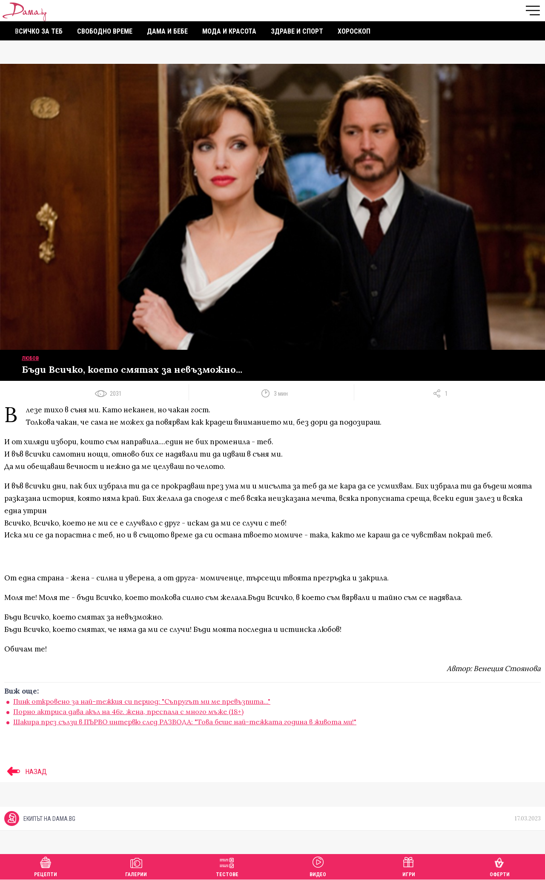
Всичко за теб (39, 31)
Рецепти (45, 865)
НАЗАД (25, 771)
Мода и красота (229, 31)
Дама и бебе (167, 31)
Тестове (227, 865)
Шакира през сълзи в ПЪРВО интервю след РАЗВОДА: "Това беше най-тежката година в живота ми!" (184, 721)
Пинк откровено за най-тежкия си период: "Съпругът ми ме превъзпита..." (141, 701)
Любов (30, 358)
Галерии (136, 865)
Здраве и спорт (297, 31)
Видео (318, 865)
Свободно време (104, 31)
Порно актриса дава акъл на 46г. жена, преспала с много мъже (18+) (128, 711)
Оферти (500, 865)
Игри (409, 865)
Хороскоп (354, 31)
